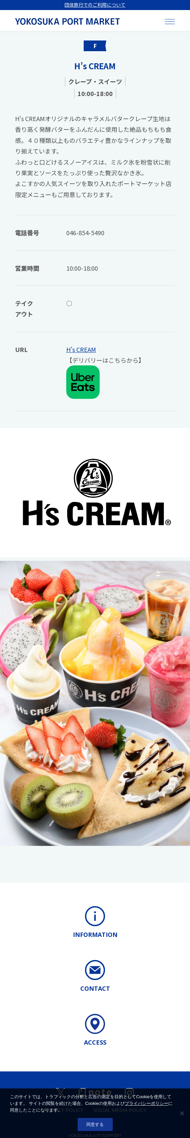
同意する (95, 1124)
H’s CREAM (81, 349)
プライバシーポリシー (146, 1103)
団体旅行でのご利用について (95, 4)
